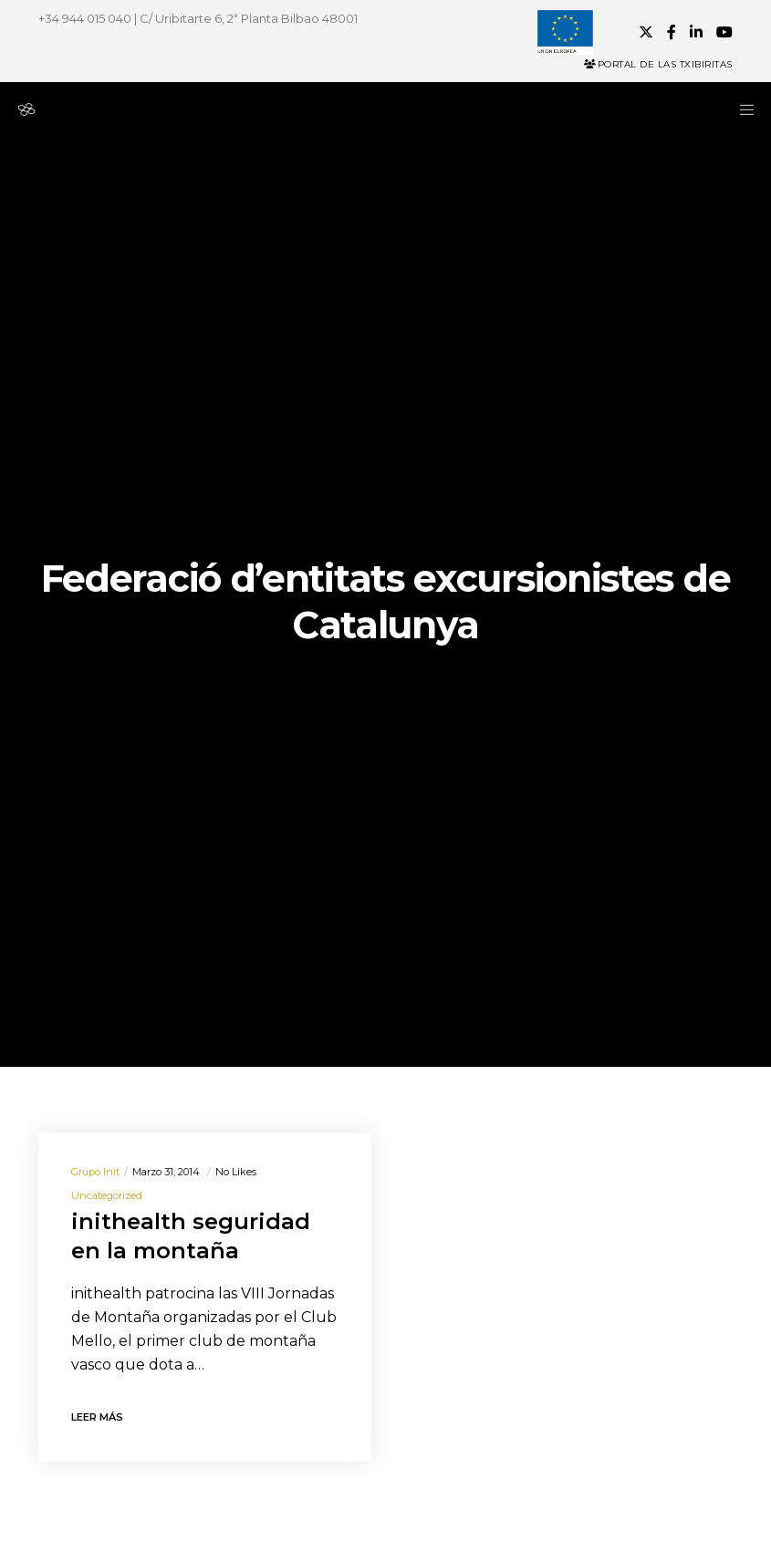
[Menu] (740, 109)
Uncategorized (106, 1195)
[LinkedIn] (696, 32)
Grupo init (95, 1171)
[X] (646, 32)
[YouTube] (724, 32)
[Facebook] (671, 32)
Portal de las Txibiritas (658, 64)
